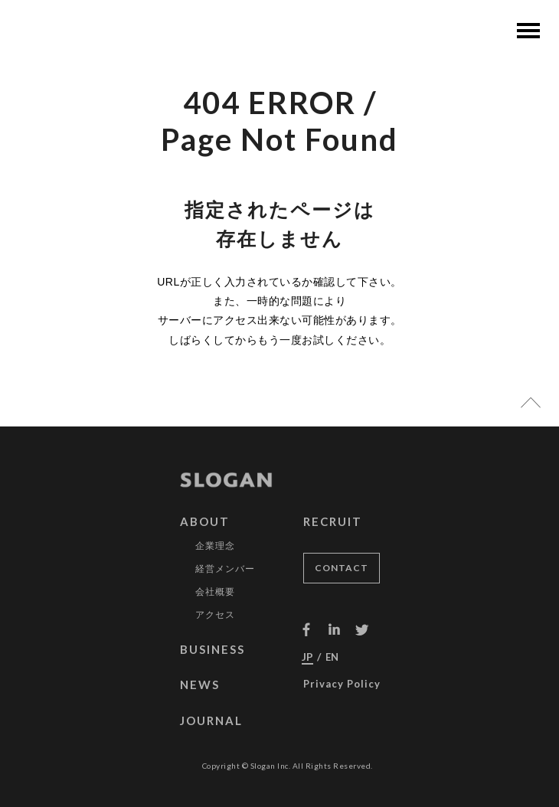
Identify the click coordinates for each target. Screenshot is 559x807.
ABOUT (205, 525)
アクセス (215, 618)
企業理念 (215, 549)
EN (331, 661)
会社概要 (215, 595)
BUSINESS (212, 653)
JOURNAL (211, 724)
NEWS (200, 688)
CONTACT (341, 571)
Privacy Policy (342, 687)
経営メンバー (225, 572)
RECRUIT (332, 525)
